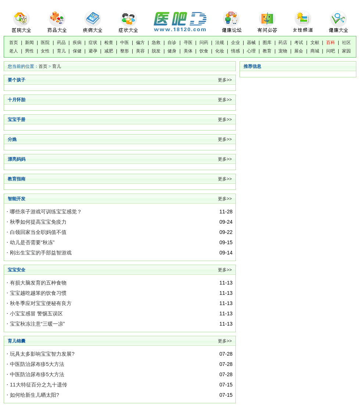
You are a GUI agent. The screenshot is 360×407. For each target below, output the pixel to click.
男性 (29, 51)
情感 (235, 51)
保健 (77, 51)
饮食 (203, 51)
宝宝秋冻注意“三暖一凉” (37, 324)
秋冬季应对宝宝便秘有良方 (41, 303)
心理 (251, 51)
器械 (251, 42)
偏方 (140, 42)
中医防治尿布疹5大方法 (37, 364)
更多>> (225, 79)
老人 (13, 51)
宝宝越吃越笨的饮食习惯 (38, 293)
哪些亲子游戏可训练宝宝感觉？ (46, 211)
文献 (314, 42)
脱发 (156, 51)
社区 (346, 42)
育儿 (61, 51)
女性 (45, 51)
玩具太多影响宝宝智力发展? (42, 354)
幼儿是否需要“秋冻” (32, 242)
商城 (314, 51)
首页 (13, 42)
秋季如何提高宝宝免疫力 (38, 222)
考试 (298, 42)
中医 (124, 42)
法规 (219, 42)
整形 (124, 51)
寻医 (188, 42)
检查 (108, 42)
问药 (203, 42)
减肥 (108, 51)
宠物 (282, 51)
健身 (172, 51)
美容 (140, 51)
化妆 (219, 51)
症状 (93, 42)
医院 (45, 42)
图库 (267, 42)
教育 (267, 51)
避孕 (93, 51)
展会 (298, 51)
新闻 (29, 42)
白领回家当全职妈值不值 (38, 232)
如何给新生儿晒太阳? (34, 395)
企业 (235, 42)
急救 (156, 42)
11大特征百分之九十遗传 (38, 385)
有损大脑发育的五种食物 (38, 283)
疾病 (77, 42)
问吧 (330, 51)
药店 (282, 42)
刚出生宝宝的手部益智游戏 (41, 253)
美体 (188, 51)
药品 (61, 42)
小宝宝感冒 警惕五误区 (36, 313)
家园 (346, 51)
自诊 (172, 42)
